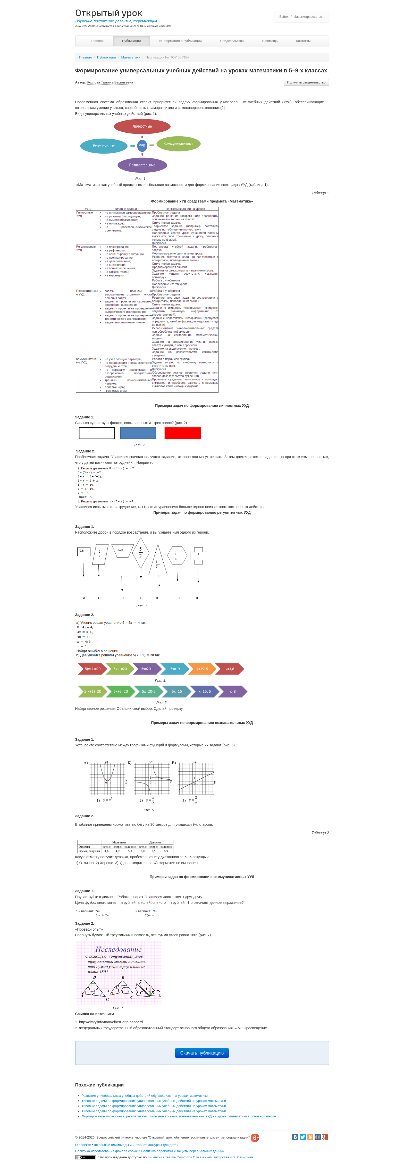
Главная (97, 41)
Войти (283, 17)
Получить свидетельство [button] (306, 82)
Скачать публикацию (202, 1053)
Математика (130, 57)
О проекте (83, 1145)
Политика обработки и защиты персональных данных (182, 1151)
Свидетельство (231, 41)
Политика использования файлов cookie (106, 1151)
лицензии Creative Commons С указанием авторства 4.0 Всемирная (200, 1157)
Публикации (131, 41)
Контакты (303, 41)
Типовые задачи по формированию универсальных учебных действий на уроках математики (154, 1101)
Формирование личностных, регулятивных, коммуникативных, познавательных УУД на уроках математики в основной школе (179, 1116)
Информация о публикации (180, 41)
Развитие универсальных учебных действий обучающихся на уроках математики (145, 1096)
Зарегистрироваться (308, 17)
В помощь (269, 41)
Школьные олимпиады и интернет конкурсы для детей (136, 1145)
